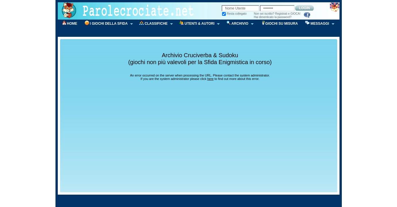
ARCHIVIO (238, 24)
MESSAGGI (317, 24)
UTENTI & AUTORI (197, 24)
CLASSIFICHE (154, 24)
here (210, 78)
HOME (72, 24)
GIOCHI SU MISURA (281, 24)
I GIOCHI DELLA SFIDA (107, 24)
